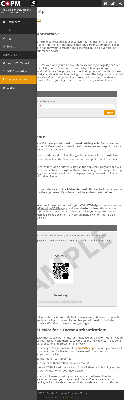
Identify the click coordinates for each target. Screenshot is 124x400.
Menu (33, 3)
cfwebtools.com (72, 397)
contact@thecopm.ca (87, 348)
